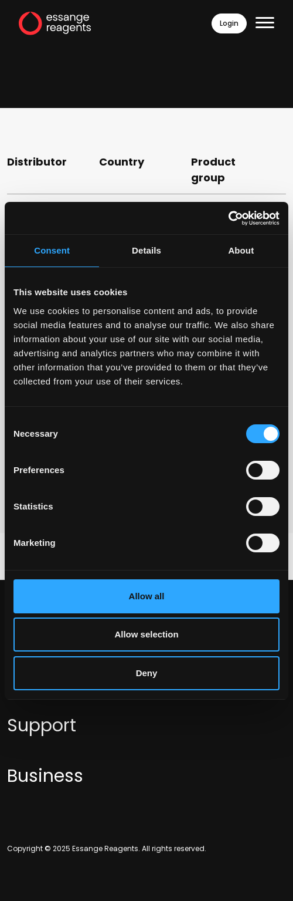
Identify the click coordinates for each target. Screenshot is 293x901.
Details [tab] (146, 250)
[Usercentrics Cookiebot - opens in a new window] (228, 218)
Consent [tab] (52, 250)
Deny (147, 673)
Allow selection (146, 634)
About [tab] (241, 250)
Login (229, 23)
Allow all (147, 596)
